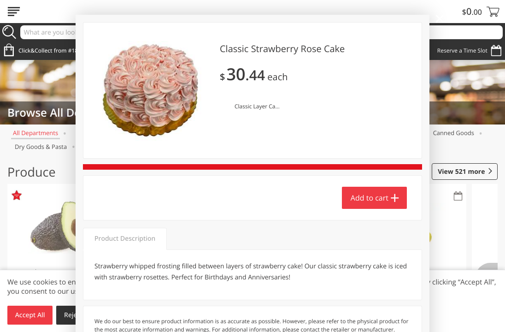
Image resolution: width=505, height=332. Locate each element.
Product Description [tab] (124, 238)
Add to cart (369, 198)
